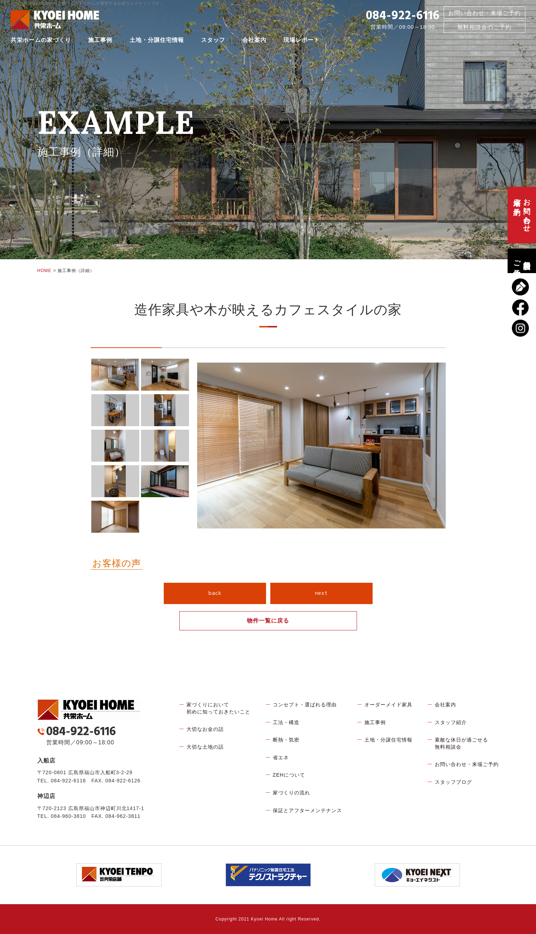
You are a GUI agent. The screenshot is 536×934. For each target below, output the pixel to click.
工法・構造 (286, 722)
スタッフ (213, 41)
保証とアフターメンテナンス (307, 810)
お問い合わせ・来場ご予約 (484, 14)
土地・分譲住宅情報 (157, 41)
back (215, 593)
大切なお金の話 (205, 729)
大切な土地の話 (205, 747)
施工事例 (100, 41)
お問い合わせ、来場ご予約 (522, 215)
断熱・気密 (286, 740)
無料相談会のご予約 (522, 261)
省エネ (281, 757)
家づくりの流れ (291, 792)
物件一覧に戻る (268, 621)
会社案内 (254, 41)
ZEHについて (289, 775)
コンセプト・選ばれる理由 (305, 704)
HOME (44, 270)
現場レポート (301, 41)
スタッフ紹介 (451, 722)
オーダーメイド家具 (388, 704)
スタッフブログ (453, 782)
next (321, 593)
